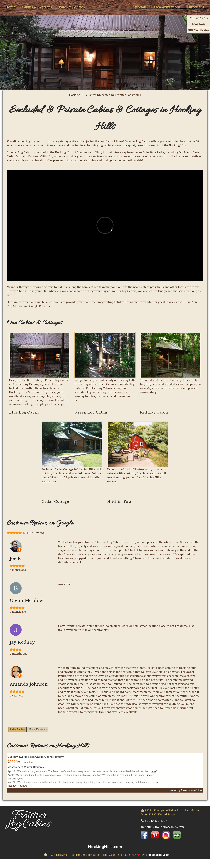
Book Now (198, 24)
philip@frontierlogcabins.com (164, 827)
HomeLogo (109, 3)
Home (10, 7)
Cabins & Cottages (37, 7)
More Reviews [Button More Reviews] (38, 729)
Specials (140, 7)
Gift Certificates (198, 30)
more (153, 771)
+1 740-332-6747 (156, 820)
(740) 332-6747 (198, 17)
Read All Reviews (17, 785)
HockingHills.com (157, 854)
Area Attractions (167, 7)
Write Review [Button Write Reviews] (17, 729)
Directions (196, 7)
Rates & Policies (72, 7)
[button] (144, 835)
